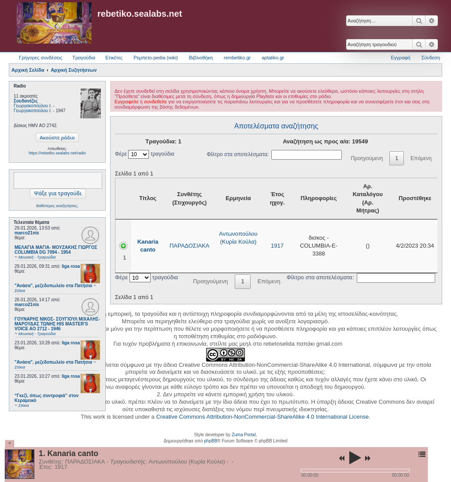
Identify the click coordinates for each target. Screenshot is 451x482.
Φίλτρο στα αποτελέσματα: (274, 154)
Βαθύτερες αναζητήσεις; (57, 206)
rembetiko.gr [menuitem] (237, 57)
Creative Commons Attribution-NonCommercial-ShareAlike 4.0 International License (262, 416)
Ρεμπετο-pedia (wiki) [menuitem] (155, 57)
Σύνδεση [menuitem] (430, 57)
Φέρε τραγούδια (144, 154)
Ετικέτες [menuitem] (113, 57)
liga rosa (71, 266)
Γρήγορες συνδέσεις (40, 57)
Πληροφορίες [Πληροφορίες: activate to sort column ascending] (318, 198)
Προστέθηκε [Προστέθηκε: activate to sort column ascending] (415, 198)
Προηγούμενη (367, 158)
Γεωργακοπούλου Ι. (33, 105)
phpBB (210, 440)
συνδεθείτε (155, 101)
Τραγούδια (83, 57)
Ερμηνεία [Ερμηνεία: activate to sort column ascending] (238, 198)
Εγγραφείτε (127, 101)
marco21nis (27, 232)
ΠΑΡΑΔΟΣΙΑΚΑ (190, 245)
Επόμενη (421, 158)
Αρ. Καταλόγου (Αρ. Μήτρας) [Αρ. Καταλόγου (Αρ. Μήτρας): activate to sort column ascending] (368, 198)
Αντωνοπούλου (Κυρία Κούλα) (238, 237)
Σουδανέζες (26, 101)
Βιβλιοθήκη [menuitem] (201, 57)
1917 (277, 245)
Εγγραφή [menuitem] (400, 57)
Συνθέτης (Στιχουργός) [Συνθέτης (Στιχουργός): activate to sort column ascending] (189, 198)
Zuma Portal (243, 434)
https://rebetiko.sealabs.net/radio (57, 153)
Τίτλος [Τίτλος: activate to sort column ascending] (147, 198)
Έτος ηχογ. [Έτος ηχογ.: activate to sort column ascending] (277, 198)
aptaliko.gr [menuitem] (273, 57)
